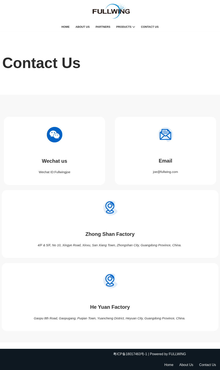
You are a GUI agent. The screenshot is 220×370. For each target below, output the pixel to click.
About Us (82, 26)
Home (65, 26)
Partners (103, 26)
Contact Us (150, 26)
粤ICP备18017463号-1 (130, 354)
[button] (133, 27)
